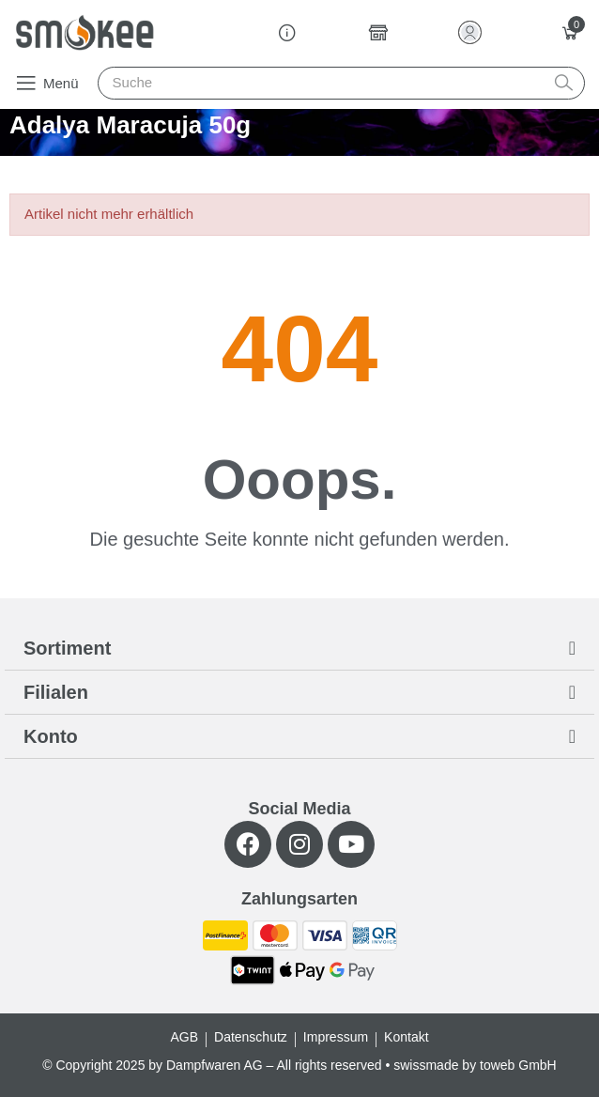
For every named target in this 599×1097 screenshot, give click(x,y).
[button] (46, 82)
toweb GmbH (518, 1065)
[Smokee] (84, 32)
